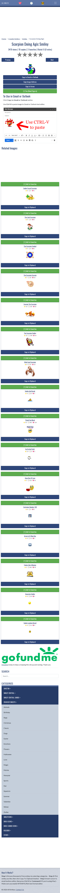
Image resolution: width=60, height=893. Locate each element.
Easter (6, 739)
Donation (5, 665)
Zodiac (24, 39)
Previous (8, 60)
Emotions (7, 744)
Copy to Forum (30, 86)
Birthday (7, 712)
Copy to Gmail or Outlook (30, 77)
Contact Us (20, 890)
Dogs (6, 733)
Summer (7, 796)
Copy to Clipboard (30, 207)
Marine (6, 770)
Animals (6, 707)
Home (4, 39)
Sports (6, 781)
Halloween (7, 754)
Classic (6, 728)
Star (5, 786)
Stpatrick (7, 791)
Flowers (6, 749)
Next (52, 60)
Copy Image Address (30, 82)
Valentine (7, 802)
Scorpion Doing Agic (36, 39)
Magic (6, 765)
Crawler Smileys (14, 39)
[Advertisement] (30, 21)
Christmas (7, 723)
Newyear (7, 775)
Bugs (5, 718)
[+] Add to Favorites (30, 184)
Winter (6, 807)
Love (5, 760)
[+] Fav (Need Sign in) (30, 91)
